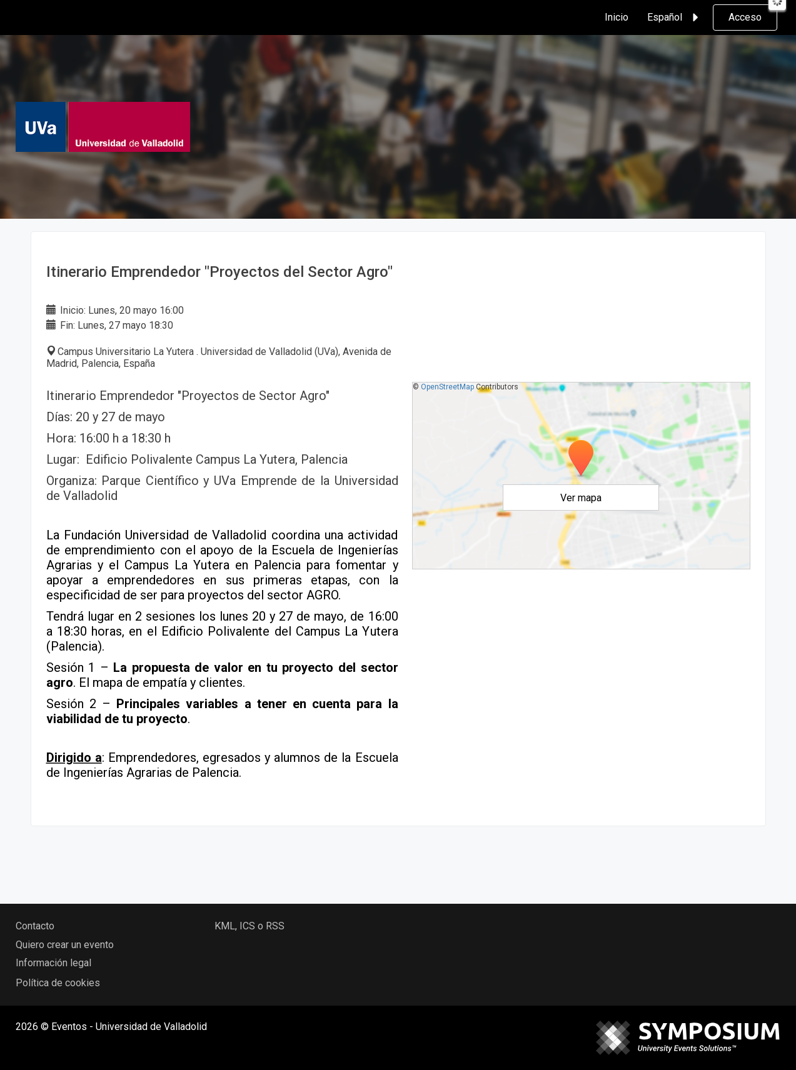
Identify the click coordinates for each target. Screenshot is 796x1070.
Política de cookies (58, 983)
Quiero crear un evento (65, 945)
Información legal (53, 963)
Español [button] (674, 17)
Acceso (745, 17)
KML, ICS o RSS (249, 926)
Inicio (616, 17)
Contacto (35, 926)
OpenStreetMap (447, 386)
